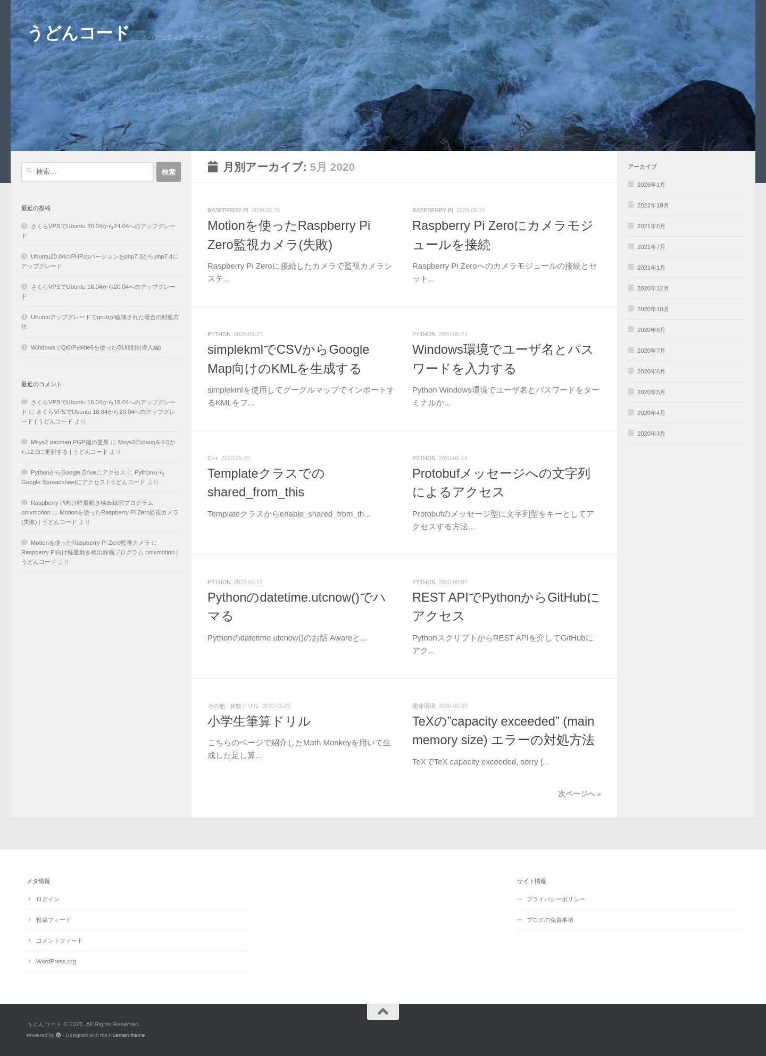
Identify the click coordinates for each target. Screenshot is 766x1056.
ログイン (48, 899)
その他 (216, 706)
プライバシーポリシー (556, 899)
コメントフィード (59, 940)
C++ (212, 458)
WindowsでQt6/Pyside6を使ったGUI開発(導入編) (96, 347)
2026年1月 (651, 184)
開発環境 (424, 706)
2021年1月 (651, 267)
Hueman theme (127, 1035)
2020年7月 (651, 350)
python (219, 334)
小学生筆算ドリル (259, 721)
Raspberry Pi (227, 210)
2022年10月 (653, 205)
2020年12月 (653, 288)
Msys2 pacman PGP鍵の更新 (70, 442)
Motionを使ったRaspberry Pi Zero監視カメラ (90, 542)
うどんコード (78, 33)
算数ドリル (244, 706)
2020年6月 (651, 371)
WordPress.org (56, 961)
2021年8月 (651, 226)
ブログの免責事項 (550, 920)
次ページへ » (579, 794)
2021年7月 (651, 247)
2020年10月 (653, 309)
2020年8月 (651, 330)
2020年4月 (651, 413)
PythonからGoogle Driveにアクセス (78, 472)
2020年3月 (651, 433)
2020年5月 (651, 392)
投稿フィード (53, 920)
